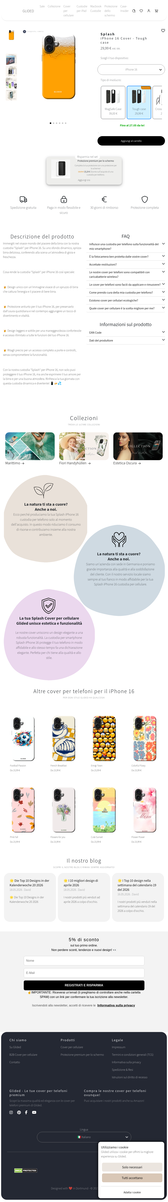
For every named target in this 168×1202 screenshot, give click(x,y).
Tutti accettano (132, 1178)
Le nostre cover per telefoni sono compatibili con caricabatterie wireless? (119, 274)
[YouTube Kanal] (36, 1113)
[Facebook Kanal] (28, 1113)
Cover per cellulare (68, 10)
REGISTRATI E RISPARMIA (84, 985)
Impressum (118, 1047)
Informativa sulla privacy (116, 1005)
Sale (42, 6)
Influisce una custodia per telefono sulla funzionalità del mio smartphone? (124, 246)
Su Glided (15, 1047)
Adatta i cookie (132, 1192)
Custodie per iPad (82, 8)
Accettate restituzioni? (103, 264)
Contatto (14, 1062)
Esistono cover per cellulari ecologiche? (113, 300)
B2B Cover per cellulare (23, 1055)
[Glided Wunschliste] (133, 12)
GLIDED (28, 10)
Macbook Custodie (95, 8)
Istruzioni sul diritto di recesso (129, 1077)
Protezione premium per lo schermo (82, 1055)
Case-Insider (124, 8)
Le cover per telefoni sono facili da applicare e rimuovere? (125, 285)
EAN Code (95, 333)
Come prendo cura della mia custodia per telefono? (121, 292)
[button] (50, 123)
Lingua (84, 1129)
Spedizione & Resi (122, 1070)
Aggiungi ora (84, 180)
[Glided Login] (149, 12)
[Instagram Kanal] (13, 1113)
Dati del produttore (101, 340)
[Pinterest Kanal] (21, 1113)
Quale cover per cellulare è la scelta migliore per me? (122, 308)
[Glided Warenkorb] (156, 12)
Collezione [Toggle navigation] (54, 6)
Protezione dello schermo (110, 10)
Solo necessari (132, 1167)
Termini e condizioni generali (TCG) (132, 1055)
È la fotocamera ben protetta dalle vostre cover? (119, 257)
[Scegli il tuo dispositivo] (131, 69)
